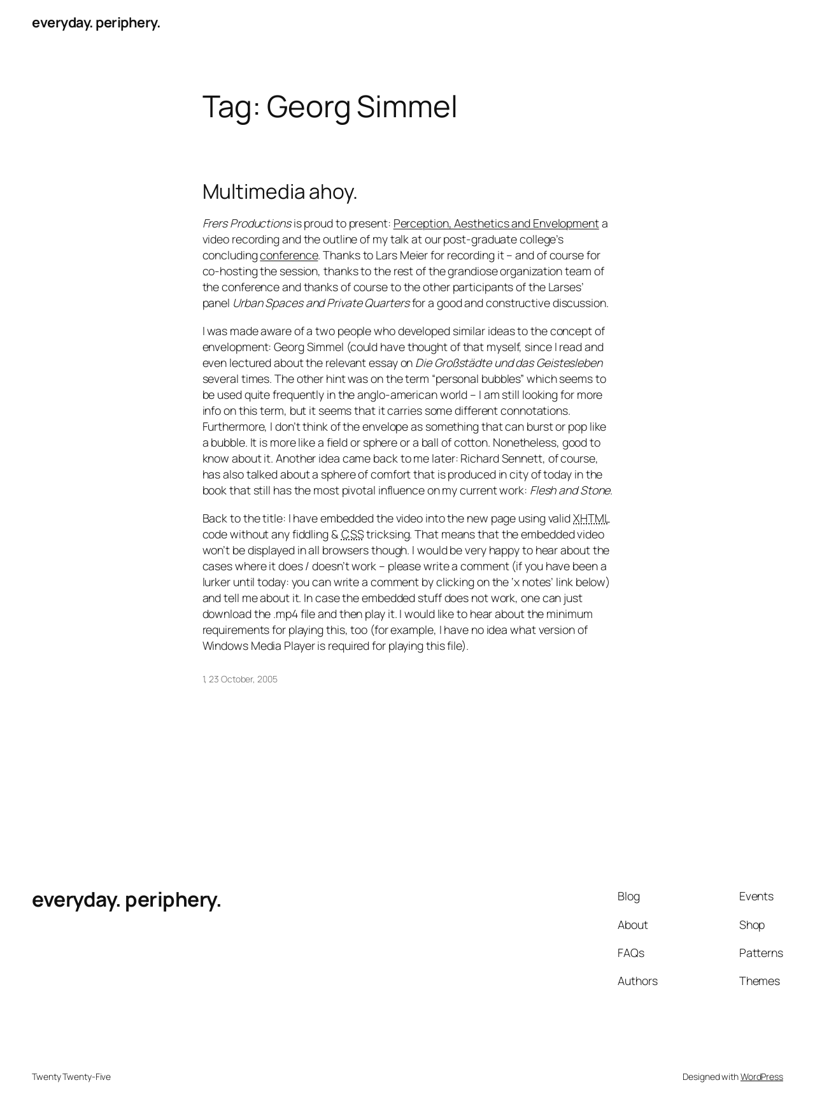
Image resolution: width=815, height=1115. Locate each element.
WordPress (762, 1076)
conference (289, 255)
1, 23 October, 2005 (240, 679)
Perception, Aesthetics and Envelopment (496, 223)
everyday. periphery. (96, 22)
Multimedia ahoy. (280, 191)
